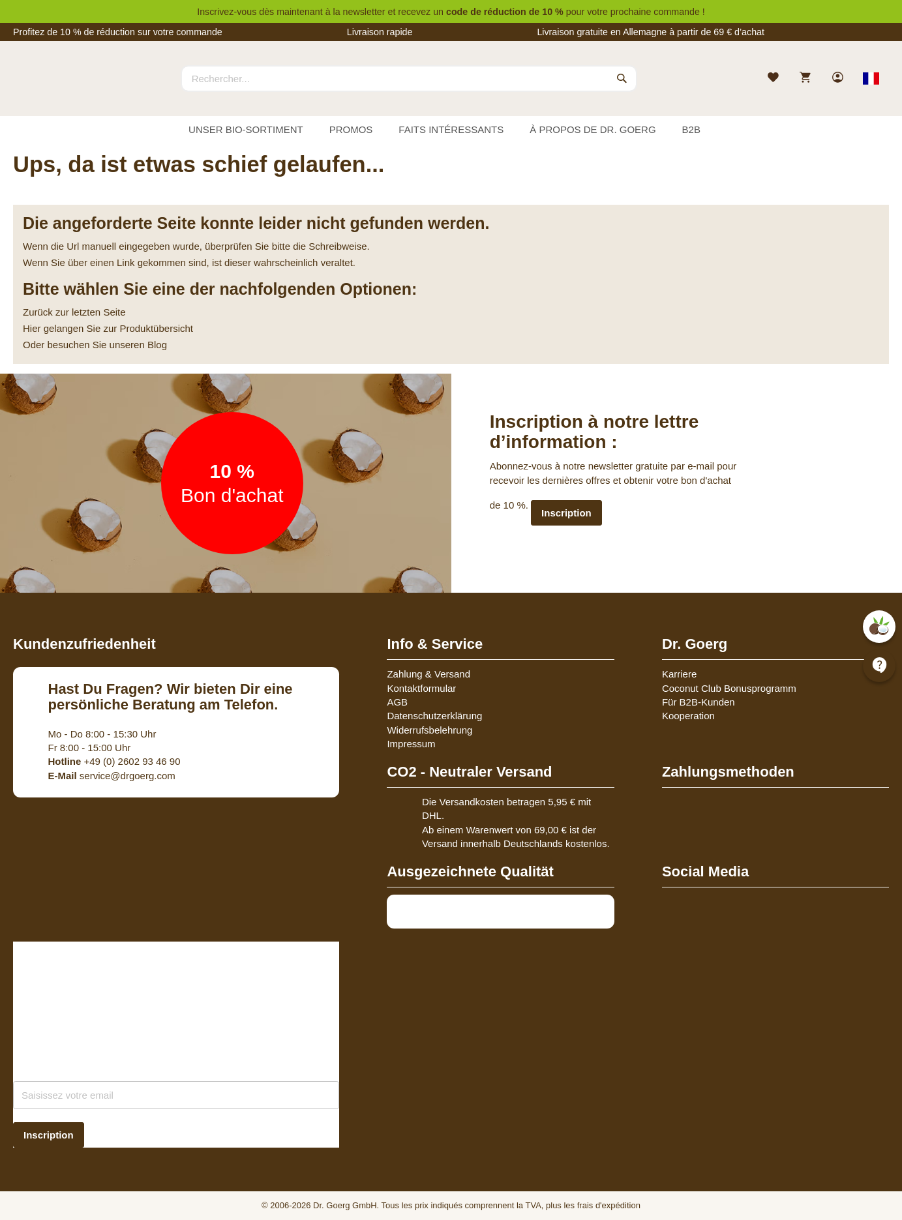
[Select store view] (871, 78)
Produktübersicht (156, 328)
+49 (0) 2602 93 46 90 (114, 761)
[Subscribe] (48, 1135)
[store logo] (62, 90)
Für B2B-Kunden (698, 701)
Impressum (411, 743)
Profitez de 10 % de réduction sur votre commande (117, 32)
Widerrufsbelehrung (429, 730)
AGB (397, 701)
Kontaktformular (421, 688)
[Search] (622, 78)
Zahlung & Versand (428, 673)
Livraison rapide (380, 32)
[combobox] (409, 78)
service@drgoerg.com (111, 775)
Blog (157, 344)
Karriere (679, 673)
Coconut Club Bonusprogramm (729, 688)
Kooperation (688, 715)
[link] (839, 78)
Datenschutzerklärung (434, 715)
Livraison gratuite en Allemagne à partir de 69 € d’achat (650, 32)
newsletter (364, 12)
